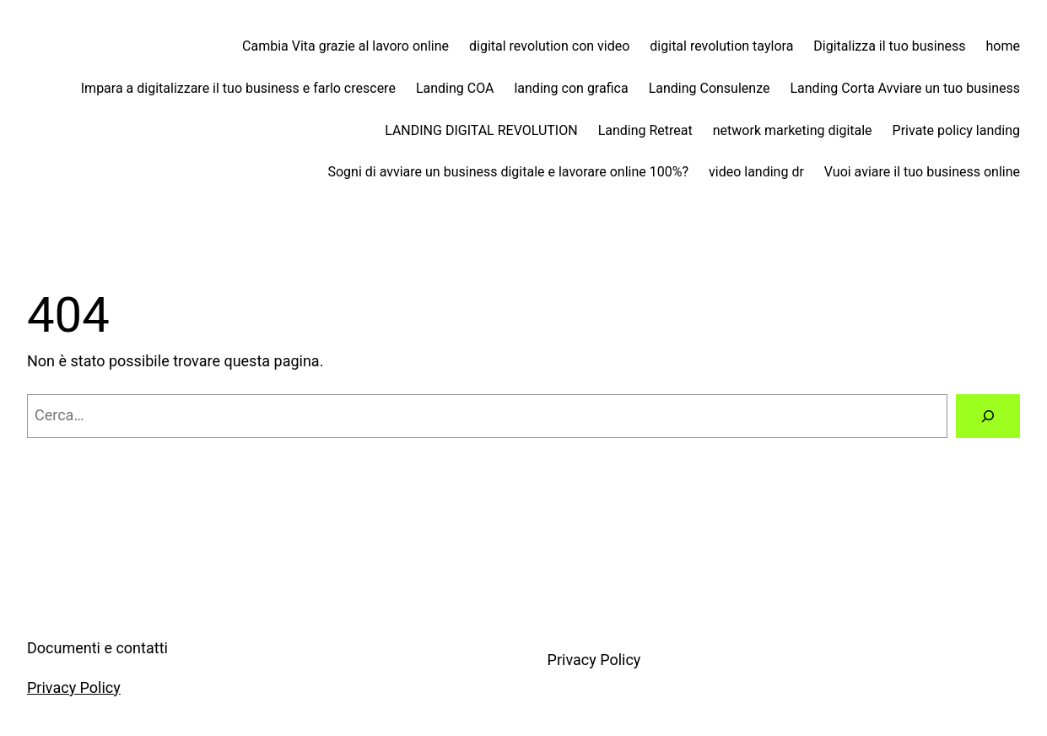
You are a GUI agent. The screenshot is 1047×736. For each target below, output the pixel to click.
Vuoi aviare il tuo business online (922, 172)
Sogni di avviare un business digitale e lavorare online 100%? (507, 172)
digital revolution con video (549, 46)
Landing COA (455, 88)
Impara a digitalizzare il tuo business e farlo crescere (238, 88)
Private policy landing (956, 130)
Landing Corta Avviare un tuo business (905, 88)
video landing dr (756, 172)
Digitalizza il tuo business (889, 46)
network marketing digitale (792, 130)
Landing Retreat (645, 130)
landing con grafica (571, 88)
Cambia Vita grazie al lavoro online (345, 46)
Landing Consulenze (709, 88)
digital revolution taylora (721, 46)
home (1003, 46)
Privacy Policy (74, 687)
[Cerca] (988, 416)
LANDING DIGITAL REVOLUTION (481, 130)
